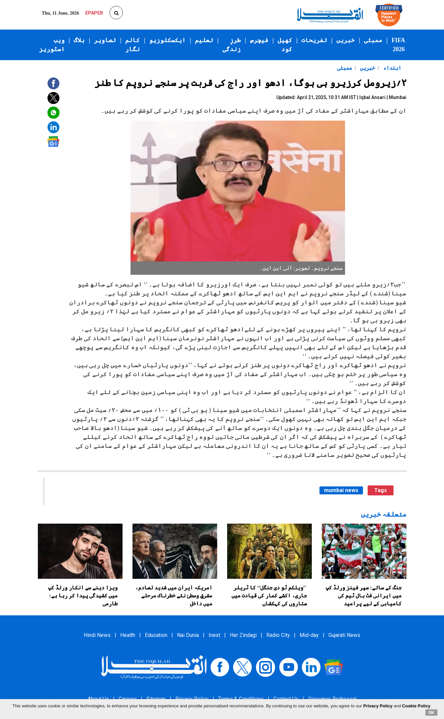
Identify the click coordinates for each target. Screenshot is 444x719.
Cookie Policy (416, 705)
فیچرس (259, 40)
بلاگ (79, 40)
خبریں (345, 40)
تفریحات (314, 40)
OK (431, 712)
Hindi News (97, 635)
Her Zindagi (243, 635)
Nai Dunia (188, 635)
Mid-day (309, 635)
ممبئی (373, 40)
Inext (214, 635)
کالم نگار (132, 44)
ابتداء (391, 68)
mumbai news (341, 490)
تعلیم (204, 40)
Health (127, 635)
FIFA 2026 (398, 44)
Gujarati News (344, 635)
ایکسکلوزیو (167, 40)
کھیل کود (285, 44)
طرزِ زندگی (231, 44)
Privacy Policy (378, 705)
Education (156, 635)
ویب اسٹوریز (52, 44)
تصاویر (105, 40)
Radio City (278, 635)
